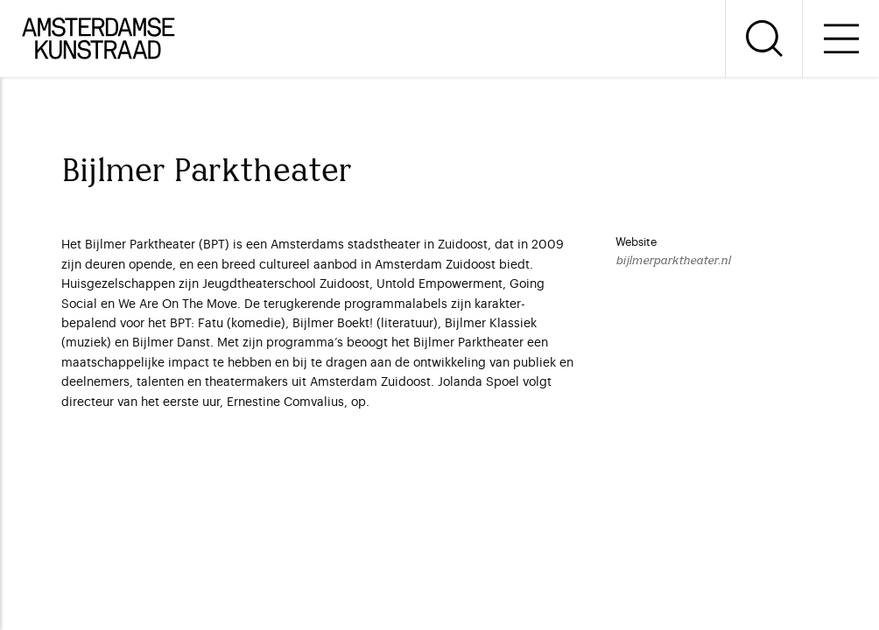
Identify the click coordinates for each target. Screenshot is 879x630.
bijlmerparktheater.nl (672, 261)
